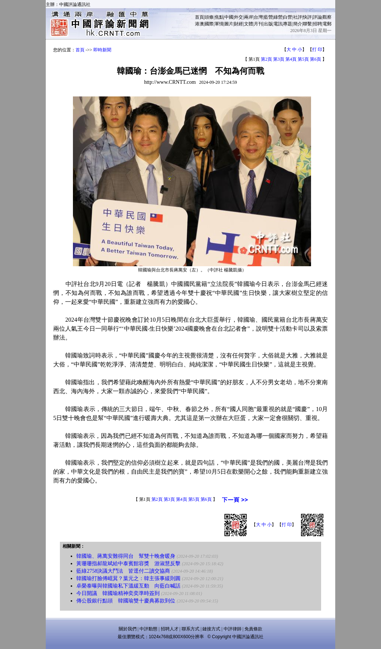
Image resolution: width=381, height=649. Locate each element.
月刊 (258, 23)
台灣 (258, 17)
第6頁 (315, 59)
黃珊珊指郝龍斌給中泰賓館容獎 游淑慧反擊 (128, 563)
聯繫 (307, 23)
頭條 (209, 17)
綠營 (277, 17)
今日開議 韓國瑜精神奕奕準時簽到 (118, 593)
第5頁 (303, 59)
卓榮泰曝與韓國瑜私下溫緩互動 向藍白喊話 (128, 586)
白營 (287, 17)
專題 (287, 23)
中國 (228, 17)
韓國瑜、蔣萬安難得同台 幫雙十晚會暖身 (125, 556)
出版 (268, 23)
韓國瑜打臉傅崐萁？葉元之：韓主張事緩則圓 (128, 578)
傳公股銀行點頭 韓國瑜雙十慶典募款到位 (125, 601)
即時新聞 (102, 50)
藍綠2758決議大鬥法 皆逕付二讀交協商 (123, 571)
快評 (307, 17)
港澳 (199, 23)
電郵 (327, 23)
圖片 (228, 23)
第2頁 (266, 59)
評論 (317, 17)
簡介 (297, 23)
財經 (238, 23)
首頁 (199, 17)
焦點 (219, 17)
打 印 (317, 49)
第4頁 (291, 59)
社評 (297, 17)
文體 (248, 23)
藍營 (268, 17)
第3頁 (278, 59)
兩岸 (248, 17)
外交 (238, 17)
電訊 (277, 23)
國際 (209, 23)
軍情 (219, 23)
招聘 (317, 23)
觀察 (327, 17)
